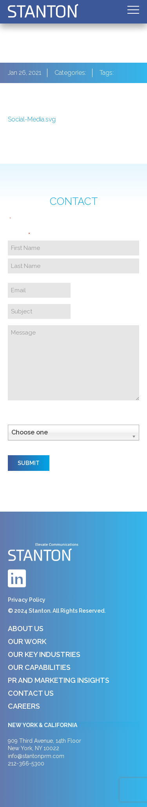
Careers (24, 706)
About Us (26, 628)
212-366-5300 (26, 763)
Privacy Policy (26, 600)
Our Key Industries (44, 654)
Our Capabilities (39, 667)
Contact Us (31, 693)
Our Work (27, 641)
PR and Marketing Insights (58, 680)
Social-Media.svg (32, 119)
